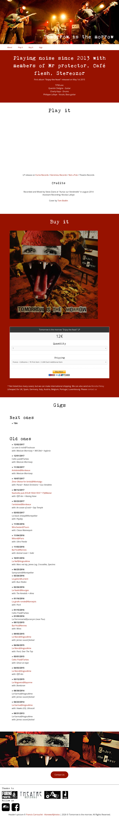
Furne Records (42, 175)
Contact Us (60, 774)
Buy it (31, 47)
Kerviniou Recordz (58, 175)
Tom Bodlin (63, 200)
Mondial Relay (97, 386)
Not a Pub (73, 175)
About (9, 47)
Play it (20, 47)
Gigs (40, 47)
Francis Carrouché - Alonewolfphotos (43, 814)
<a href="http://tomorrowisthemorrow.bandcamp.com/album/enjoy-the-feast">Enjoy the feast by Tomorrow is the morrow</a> (34, 140)
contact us (92, 389)
